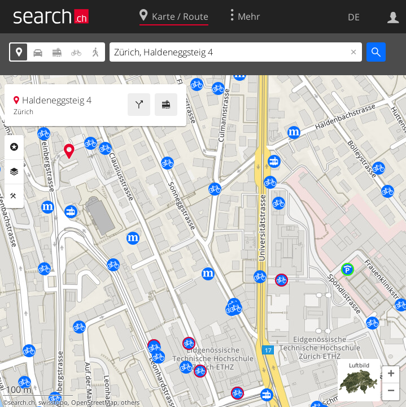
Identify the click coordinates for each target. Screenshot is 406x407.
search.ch (21, 402)
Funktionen (14, 196)
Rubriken (14, 147)
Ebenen (14, 172)
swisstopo (53, 402)
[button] (390, 374)
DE (354, 17)
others (130, 402)
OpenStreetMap (94, 402)
